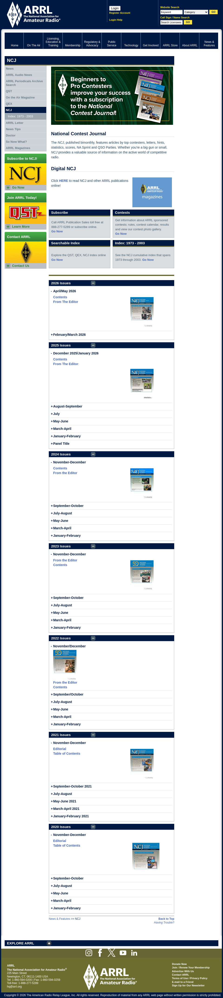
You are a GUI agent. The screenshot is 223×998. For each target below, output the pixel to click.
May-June (60, 421)
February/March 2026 (69, 334)
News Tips (13, 129)
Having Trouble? (164, 922)
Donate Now (179, 964)
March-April (62, 429)
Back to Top (166, 918)
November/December (69, 646)
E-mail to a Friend (182, 982)
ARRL (50, 14)
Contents (60, 297)
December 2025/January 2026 (75, 353)
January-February (67, 436)
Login (115, 8)
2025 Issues (61, 345)
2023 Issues (61, 546)
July (56, 414)
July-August (62, 513)
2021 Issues (61, 735)
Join (174, 967)
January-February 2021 (71, 816)
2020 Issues (61, 827)
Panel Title (61, 443)
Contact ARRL (180, 974)
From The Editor (65, 302)
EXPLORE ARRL (20, 943)
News (10, 68)
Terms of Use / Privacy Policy (189, 978)
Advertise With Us (183, 971)
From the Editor (65, 473)
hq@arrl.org (14, 986)
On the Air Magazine (20, 97)
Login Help (115, 19)
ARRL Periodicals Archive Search (24, 83)
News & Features (59, 918)
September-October (68, 506)
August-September (67, 406)
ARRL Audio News (19, 75)
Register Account (119, 12)
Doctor (11, 135)
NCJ (9, 110)
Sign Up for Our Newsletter (188, 985)
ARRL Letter (14, 123)
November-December (69, 462)
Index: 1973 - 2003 (20, 116)
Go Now (57, 231)
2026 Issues (61, 283)
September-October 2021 (72, 786)
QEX (9, 103)
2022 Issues (61, 638)
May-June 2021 (64, 801)
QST (9, 91)
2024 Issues (61, 454)
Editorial (59, 749)
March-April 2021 (66, 809)
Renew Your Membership (194, 967)
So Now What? (16, 141)
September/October (68, 694)
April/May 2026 (64, 291)
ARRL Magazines (18, 148)
